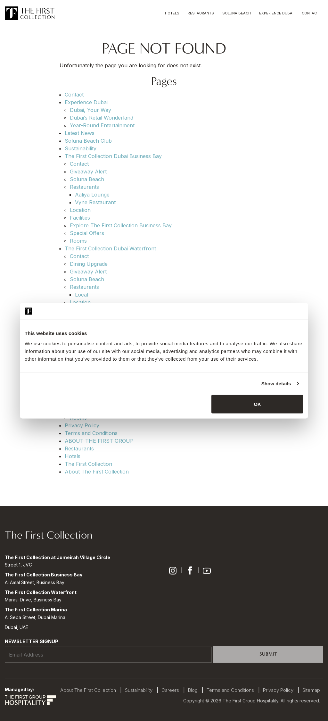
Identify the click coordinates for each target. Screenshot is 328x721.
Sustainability (80, 148)
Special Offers (87, 233)
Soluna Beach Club (88, 141)
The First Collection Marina (36, 609)
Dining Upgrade (89, 264)
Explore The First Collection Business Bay (121, 225)
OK (257, 404)
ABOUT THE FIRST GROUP (99, 441)
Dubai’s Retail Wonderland (101, 117)
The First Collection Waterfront (41, 592)
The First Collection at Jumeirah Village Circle (57, 557)
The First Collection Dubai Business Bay (113, 156)
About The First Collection (97, 471)
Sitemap (311, 690)
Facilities (80, 217)
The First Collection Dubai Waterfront (110, 248)
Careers (170, 690)
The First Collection (88, 464)
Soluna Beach (236, 13)
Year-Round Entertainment (102, 125)
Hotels (172, 13)
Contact (310, 13)
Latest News (79, 133)
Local (81, 294)
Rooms (78, 241)
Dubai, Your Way (90, 110)
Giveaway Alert (88, 171)
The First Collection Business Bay (43, 574)
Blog (193, 690)
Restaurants (201, 13)
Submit (268, 654)
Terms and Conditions (91, 433)
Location (80, 210)
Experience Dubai (276, 13)
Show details (276, 383)
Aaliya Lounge (92, 194)
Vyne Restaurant (95, 202)
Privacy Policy (82, 425)
